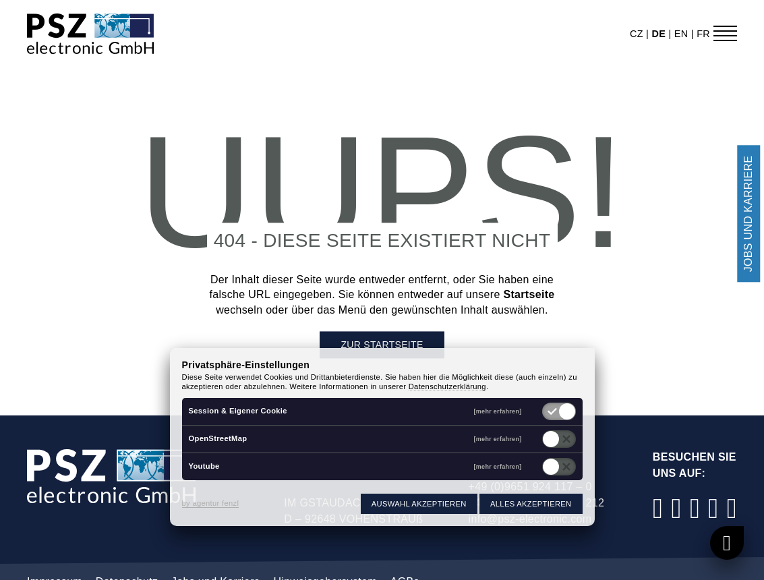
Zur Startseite (382, 345)
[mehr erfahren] (498, 412)
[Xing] (731, 508)
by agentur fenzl (210, 503)
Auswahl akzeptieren (419, 504)
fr (703, 33)
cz (638, 33)
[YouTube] (713, 508)
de (659, 33)
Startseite (528, 295)
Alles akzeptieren (530, 504)
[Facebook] (658, 508)
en (682, 33)
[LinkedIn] (695, 508)
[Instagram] (676, 508)
